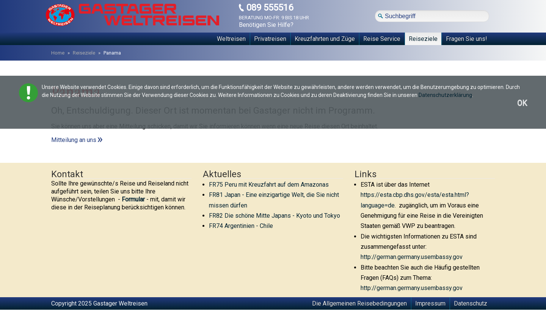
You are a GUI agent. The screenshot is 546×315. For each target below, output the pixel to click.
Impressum (430, 303)
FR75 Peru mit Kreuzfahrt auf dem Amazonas (269, 184)
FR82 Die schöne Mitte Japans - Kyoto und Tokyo (274, 215)
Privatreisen (270, 38)
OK (522, 103)
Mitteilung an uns (73, 139)
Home (57, 53)
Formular (133, 199)
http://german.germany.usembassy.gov (412, 256)
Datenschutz (470, 303)
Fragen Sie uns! (466, 38)
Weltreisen (231, 38)
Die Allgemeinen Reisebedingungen (359, 303)
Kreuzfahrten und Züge (325, 38)
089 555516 (269, 8)
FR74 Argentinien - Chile (241, 225)
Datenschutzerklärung (445, 95)
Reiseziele (423, 38)
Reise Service (381, 38)
